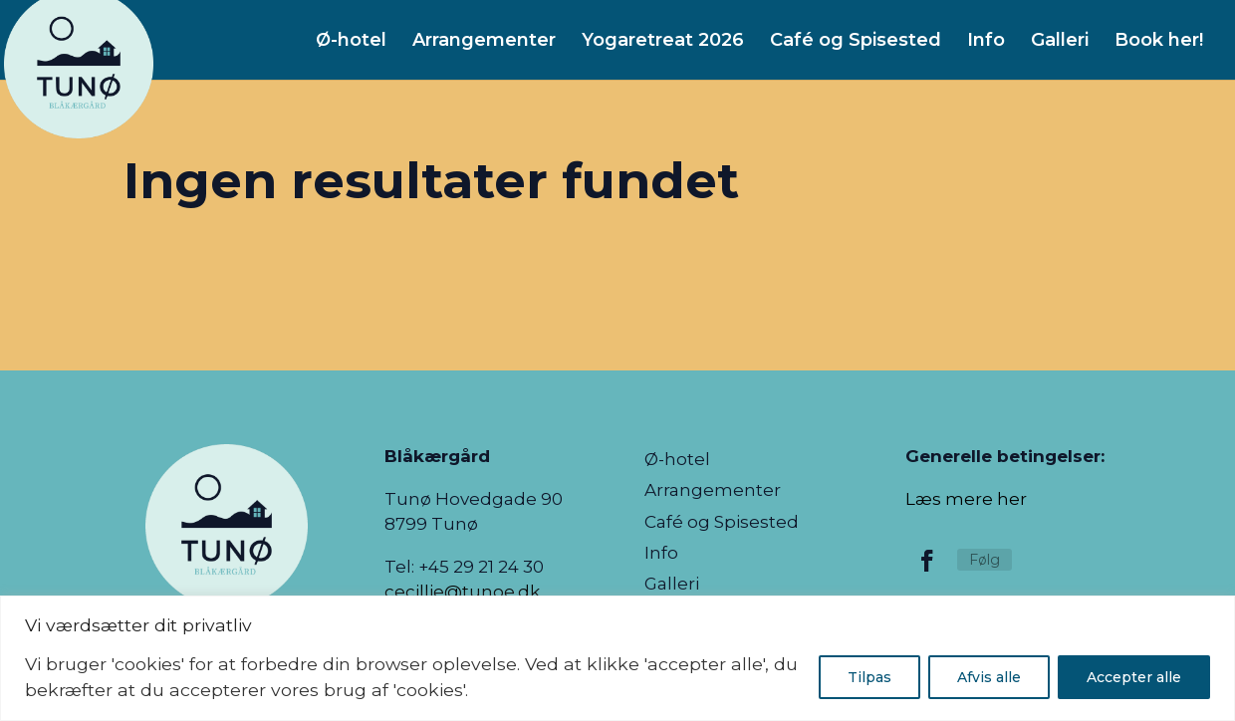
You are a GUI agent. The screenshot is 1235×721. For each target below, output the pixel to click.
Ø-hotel (677, 460)
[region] (617, 658)
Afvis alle (989, 677)
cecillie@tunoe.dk (462, 591)
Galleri (671, 585)
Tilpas (869, 677)
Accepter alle (1134, 677)
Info (661, 554)
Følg (984, 560)
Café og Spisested (721, 523)
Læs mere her (966, 499)
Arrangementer (712, 491)
